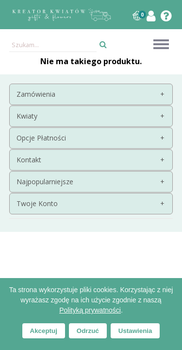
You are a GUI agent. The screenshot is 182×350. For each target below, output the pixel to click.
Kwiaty (27, 116)
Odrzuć (88, 330)
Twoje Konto (37, 203)
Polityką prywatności (90, 310)
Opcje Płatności (41, 137)
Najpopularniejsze (45, 181)
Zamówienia (36, 94)
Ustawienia (135, 330)
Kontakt (29, 159)
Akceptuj (43, 330)
